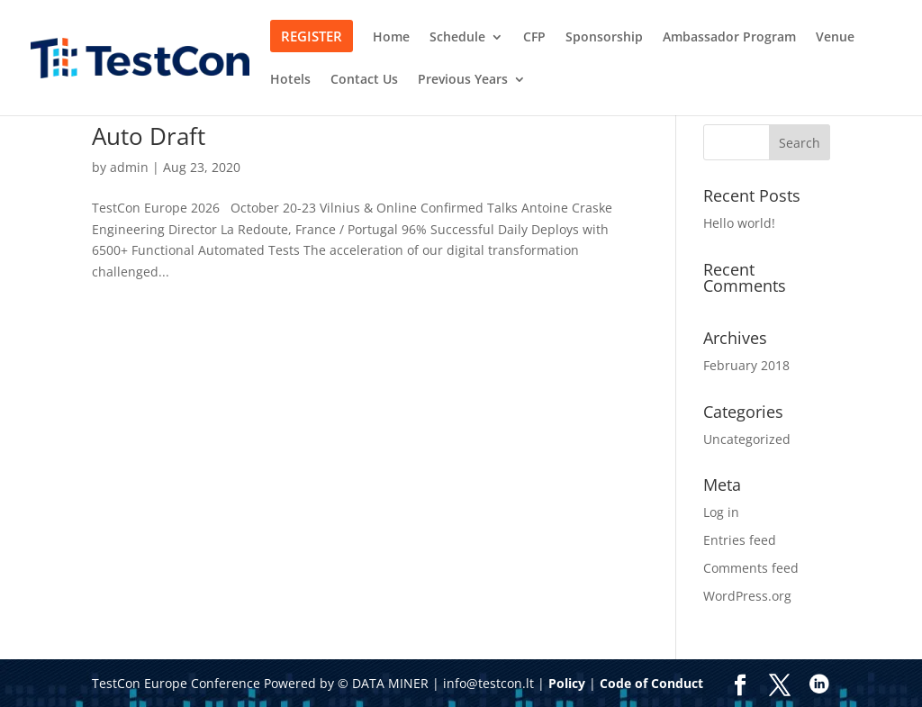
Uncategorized (747, 439)
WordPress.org (747, 595)
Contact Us (364, 80)
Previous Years (463, 80)
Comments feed (751, 567)
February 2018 (746, 365)
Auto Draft (148, 136)
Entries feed (739, 539)
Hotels (290, 80)
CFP (534, 38)
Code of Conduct (651, 683)
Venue (835, 38)
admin (129, 167)
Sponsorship (604, 38)
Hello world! (739, 222)
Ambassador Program (729, 38)
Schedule (457, 38)
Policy (566, 683)
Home (391, 38)
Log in (721, 512)
